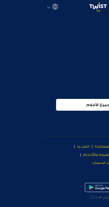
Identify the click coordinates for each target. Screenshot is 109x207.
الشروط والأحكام (53, 155)
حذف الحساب (60, 163)
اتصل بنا (40, 146)
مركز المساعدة (63, 146)
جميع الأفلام (54, 105)
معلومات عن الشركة (89, 155)
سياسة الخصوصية (91, 163)
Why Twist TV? (93, 146)
